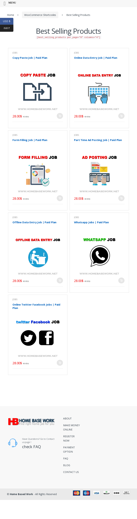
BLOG (66, 465)
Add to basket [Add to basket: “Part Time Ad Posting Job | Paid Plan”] (121, 198)
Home (10, 15)
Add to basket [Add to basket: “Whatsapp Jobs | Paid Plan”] (121, 280)
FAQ (65, 458)
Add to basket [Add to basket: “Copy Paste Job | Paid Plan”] (60, 116)
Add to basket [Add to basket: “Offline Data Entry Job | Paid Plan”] (60, 280)
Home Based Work (21, 494)
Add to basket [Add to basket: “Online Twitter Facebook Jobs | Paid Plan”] (60, 363)
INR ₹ (8, 28)
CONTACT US (71, 472)
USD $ (8, 21)
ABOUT (67, 418)
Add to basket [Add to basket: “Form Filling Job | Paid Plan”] (60, 198)
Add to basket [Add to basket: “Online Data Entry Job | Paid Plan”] (121, 116)
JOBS (76, 52)
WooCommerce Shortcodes (40, 15)
